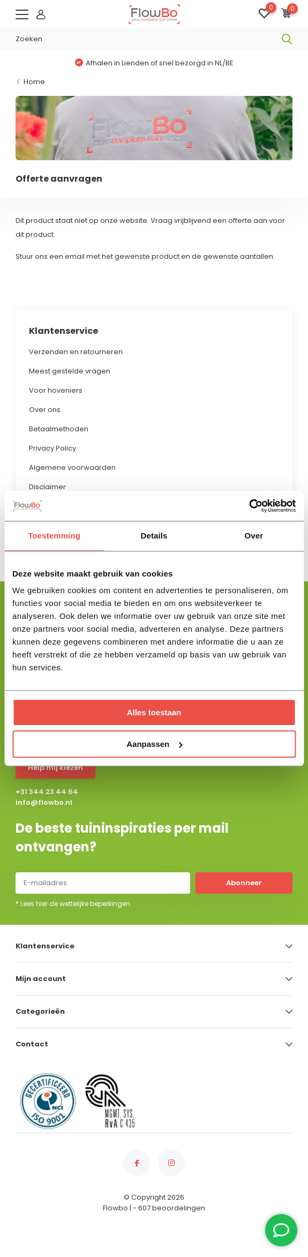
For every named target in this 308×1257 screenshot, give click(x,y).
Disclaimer (47, 487)
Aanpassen (154, 744)
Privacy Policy (52, 448)
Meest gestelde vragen (69, 371)
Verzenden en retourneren (76, 352)
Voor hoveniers (55, 390)
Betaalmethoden (58, 429)
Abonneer (244, 883)
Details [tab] (154, 535)
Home (34, 82)
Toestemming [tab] (54, 535)
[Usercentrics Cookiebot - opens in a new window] (249, 506)
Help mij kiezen (55, 767)
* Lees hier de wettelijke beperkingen (73, 903)
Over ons (45, 410)
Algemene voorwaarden (72, 467)
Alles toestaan (154, 712)
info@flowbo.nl (44, 802)
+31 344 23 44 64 (47, 792)
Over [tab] (254, 535)
